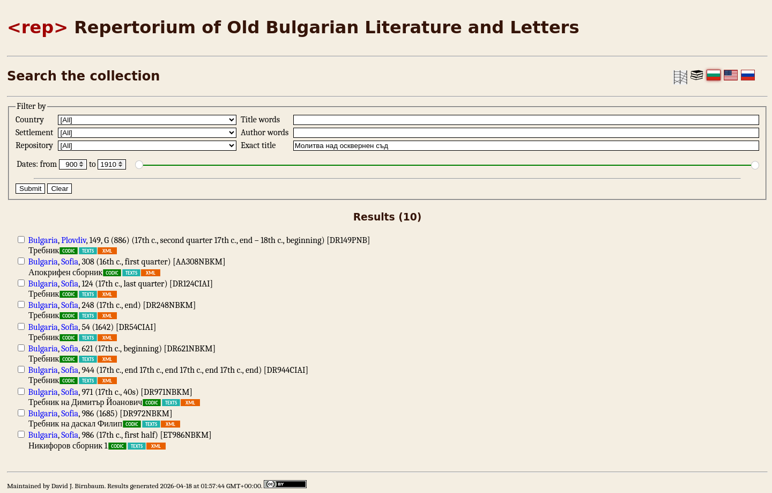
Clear (59, 189)
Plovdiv (73, 240)
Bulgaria (43, 240)
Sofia (69, 262)
